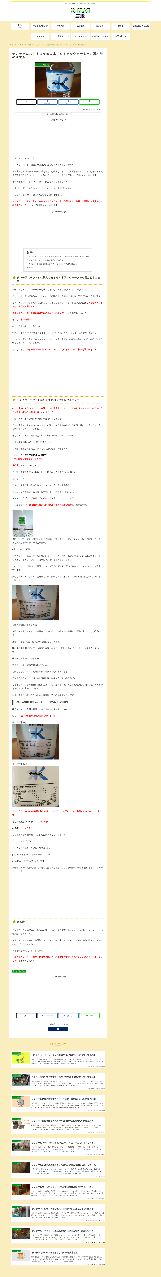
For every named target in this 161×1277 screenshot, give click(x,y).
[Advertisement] (58, 138)
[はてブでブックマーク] (65, 102)
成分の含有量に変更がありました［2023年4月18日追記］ (54, 264)
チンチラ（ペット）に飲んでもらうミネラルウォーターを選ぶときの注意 (59, 256)
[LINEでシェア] (81, 102)
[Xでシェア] (35, 102)
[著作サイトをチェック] (58, 1029)
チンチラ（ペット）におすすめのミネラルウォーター (51, 260)
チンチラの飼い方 (19, 971)
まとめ (31, 267)
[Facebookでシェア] (50, 102)
